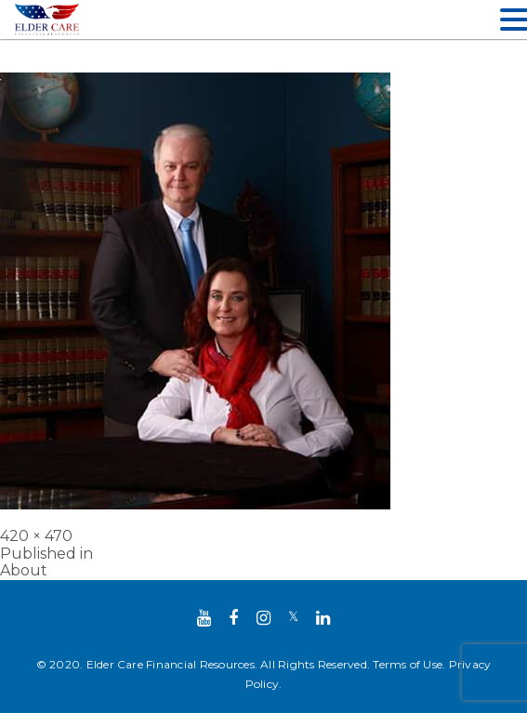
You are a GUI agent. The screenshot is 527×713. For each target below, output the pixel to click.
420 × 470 (36, 536)
